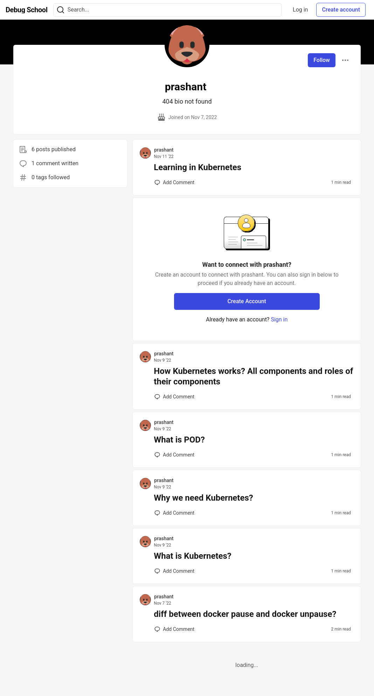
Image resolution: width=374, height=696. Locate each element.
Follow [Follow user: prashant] (321, 60)
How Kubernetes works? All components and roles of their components (253, 376)
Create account (341, 9)
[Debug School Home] (27, 9)
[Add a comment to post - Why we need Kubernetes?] (174, 512)
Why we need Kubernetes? (203, 498)
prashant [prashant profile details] (163, 150)
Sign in (279, 319)
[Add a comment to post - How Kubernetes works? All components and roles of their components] (174, 396)
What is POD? (179, 440)
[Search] (61, 10)
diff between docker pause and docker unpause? (245, 614)
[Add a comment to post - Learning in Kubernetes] (174, 182)
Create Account (246, 301)
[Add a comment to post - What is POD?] (174, 454)
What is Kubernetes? (192, 556)
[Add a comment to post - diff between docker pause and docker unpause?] (174, 629)
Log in (300, 9)
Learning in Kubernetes (197, 167)
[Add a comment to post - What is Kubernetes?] (174, 571)
